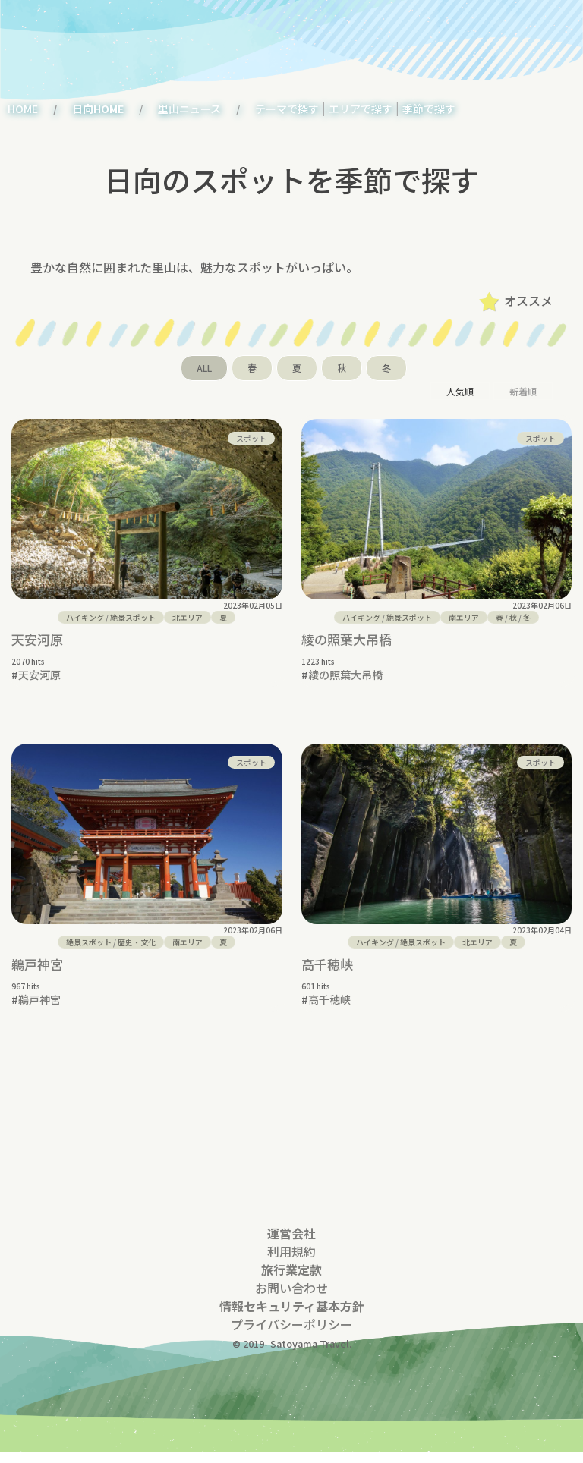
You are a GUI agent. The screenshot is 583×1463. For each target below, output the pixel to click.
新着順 (523, 391)
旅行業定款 (291, 1281)
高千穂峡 (327, 964)
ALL (204, 367)
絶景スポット (133, 617)
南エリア (464, 617)
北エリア (187, 617)
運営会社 (291, 1244)
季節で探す (428, 108)
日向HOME (98, 108)
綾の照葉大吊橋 (346, 639)
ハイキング (85, 617)
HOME (23, 108)
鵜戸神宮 (37, 964)
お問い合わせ (291, 1299)
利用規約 (291, 1263)
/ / (513, 617)
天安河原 (37, 639)
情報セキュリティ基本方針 (291, 1317)
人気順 (460, 391)
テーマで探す (287, 108)
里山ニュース (189, 108)
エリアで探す (360, 108)
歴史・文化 (137, 942)
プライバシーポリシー (291, 1335)
